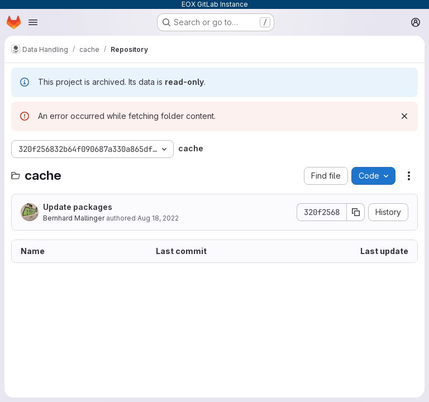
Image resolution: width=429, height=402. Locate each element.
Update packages (77, 207)
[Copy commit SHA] (356, 212)
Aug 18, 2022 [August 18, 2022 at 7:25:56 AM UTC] (158, 218)
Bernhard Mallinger (73, 218)
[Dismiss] (404, 116)
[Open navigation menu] (33, 22)
